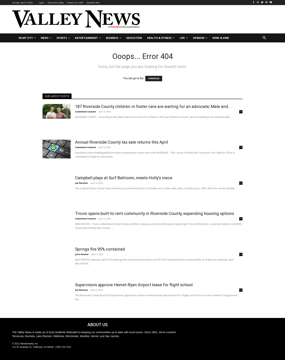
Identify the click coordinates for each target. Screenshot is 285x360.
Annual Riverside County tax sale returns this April (121, 142)
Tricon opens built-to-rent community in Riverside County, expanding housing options (154, 213)
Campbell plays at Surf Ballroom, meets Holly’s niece (123, 177)
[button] (264, 37)
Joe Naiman (81, 183)
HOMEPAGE (153, 78)
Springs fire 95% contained (100, 249)
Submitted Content (85, 111)
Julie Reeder (82, 254)
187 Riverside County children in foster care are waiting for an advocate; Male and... (153, 106)
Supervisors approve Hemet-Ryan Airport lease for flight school (134, 284)
